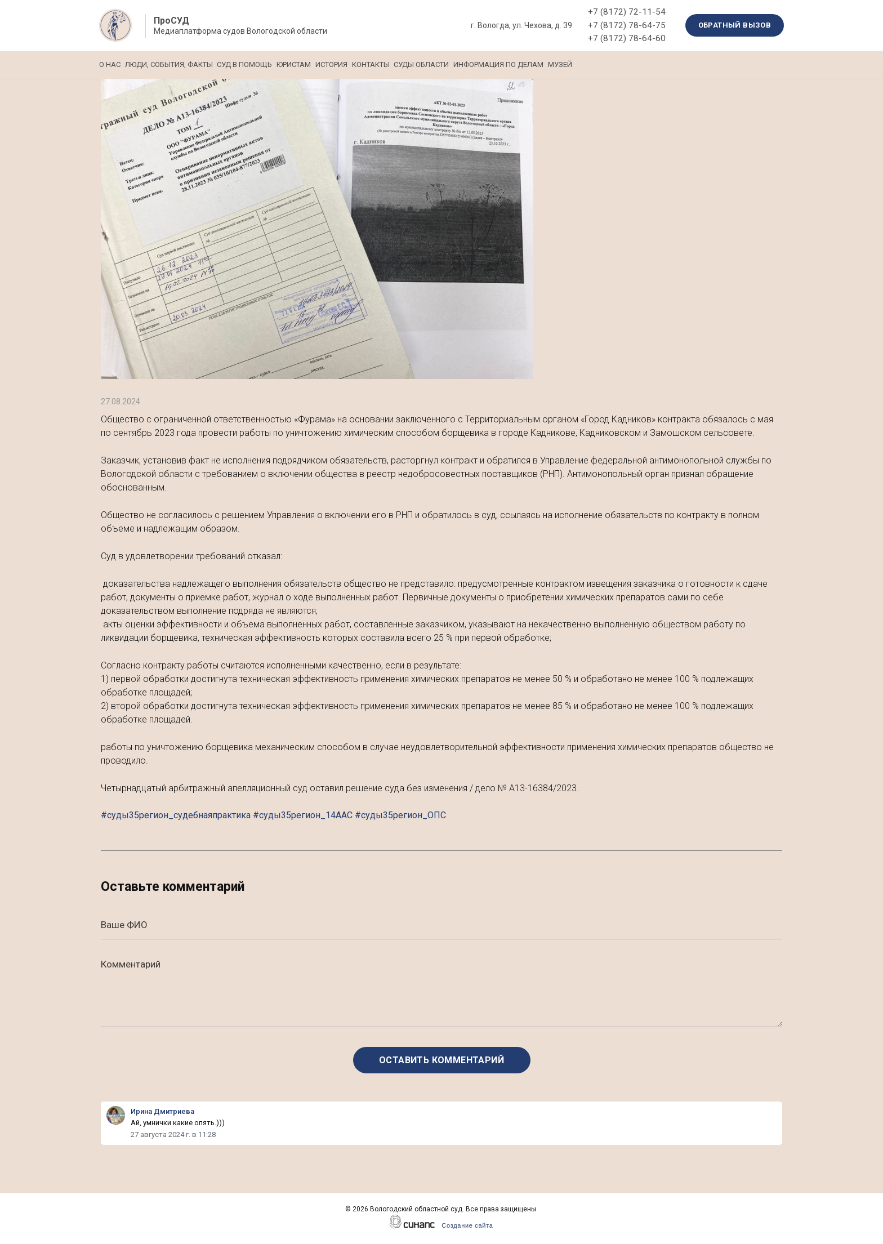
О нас (110, 64)
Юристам (340, 64)
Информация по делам (606, 64)
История (393, 64)
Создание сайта (467, 1225)
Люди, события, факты (184, 64)
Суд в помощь (275, 64)
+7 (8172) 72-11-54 (627, 12)
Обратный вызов (734, 25)
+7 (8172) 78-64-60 (627, 38)
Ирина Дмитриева (162, 1111)
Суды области (513, 64)
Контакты (447, 64)
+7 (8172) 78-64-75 (627, 25)
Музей (683, 64)
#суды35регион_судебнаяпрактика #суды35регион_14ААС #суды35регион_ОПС (273, 815)
